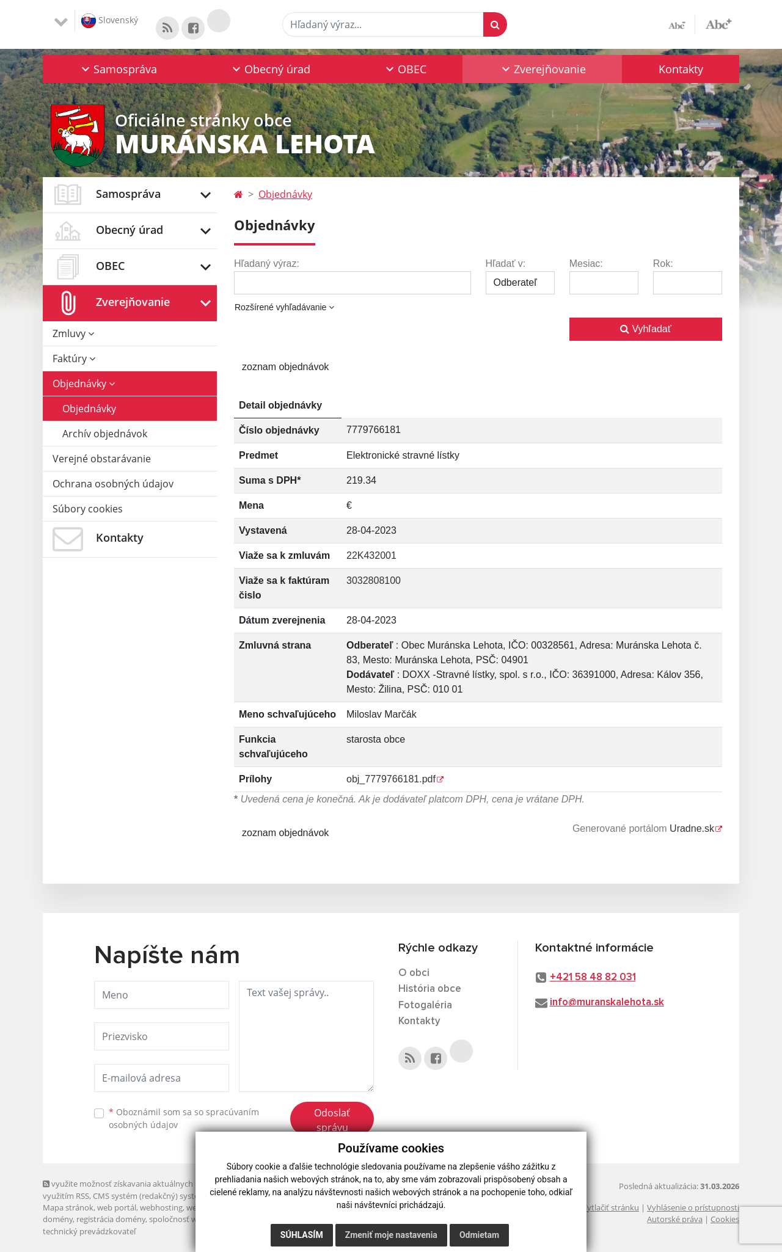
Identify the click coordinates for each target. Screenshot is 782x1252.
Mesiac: (586, 263)
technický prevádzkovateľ (89, 1231)
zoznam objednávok (285, 367)
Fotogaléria (425, 1005)
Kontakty (681, 69)
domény (58, 1219)
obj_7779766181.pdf (391, 779)
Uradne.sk (692, 828)
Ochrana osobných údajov (113, 483)
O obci (413, 973)
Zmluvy (73, 333)
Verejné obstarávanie (102, 458)
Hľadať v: (506, 263)
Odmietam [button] (479, 1235)
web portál (116, 1207)
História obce (429, 989)
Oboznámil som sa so (184, 1118)
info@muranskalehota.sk (607, 1002)
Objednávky (84, 383)
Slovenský (109, 20)
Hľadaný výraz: (266, 263)
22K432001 (371, 555)
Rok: (663, 263)
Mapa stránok (68, 1207)
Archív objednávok (104, 433)
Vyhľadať (645, 329)
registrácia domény (110, 1219)
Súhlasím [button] (301, 1235)
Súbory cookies (88, 508)
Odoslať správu (332, 1120)
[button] (118, 69)
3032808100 (373, 580)
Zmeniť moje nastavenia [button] (391, 1235)
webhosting (161, 1207)
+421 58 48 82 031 (593, 977)
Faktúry (74, 358)
